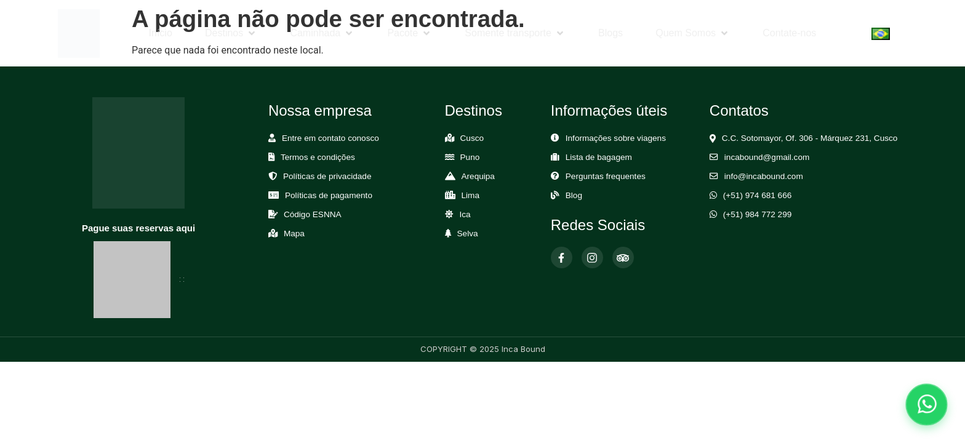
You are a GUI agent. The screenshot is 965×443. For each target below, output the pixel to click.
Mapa (294, 233)
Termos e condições (318, 157)
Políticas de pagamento (328, 195)
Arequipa (478, 176)
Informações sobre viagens (616, 138)
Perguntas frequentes (606, 176)
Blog (574, 195)
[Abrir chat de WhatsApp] (927, 405)
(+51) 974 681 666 (757, 195)
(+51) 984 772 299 (757, 214)
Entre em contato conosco (330, 138)
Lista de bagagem (599, 157)
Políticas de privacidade (327, 176)
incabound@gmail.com (766, 157)
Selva (467, 233)
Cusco (472, 138)
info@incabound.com (763, 176)
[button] (231, 33)
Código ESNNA (313, 214)
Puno (470, 157)
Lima (470, 195)
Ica (465, 214)
